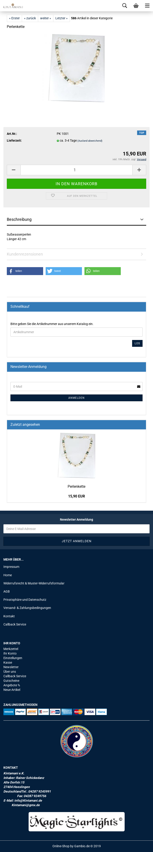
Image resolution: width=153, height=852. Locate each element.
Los (137, 343)
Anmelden (76, 397)
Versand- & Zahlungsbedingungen (27, 608)
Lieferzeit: (14, 140)
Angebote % (11, 685)
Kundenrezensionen (25, 254)
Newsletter (11, 667)
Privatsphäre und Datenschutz (24, 599)
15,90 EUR (76, 496)
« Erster (14, 18)
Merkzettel (10, 649)
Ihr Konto (10, 653)
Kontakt (9, 616)
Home (7, 575)
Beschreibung (19, 219)
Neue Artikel (11, 690)
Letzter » (61, 18)
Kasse (7, 662)
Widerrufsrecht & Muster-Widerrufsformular (33, 583)
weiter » (45, 18)
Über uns (9, 671)
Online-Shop (60, 846)
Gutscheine (11, 680)
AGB (6, 591)
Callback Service (14, 624)
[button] (25, 271)
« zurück (30, 18)
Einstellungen (12, 658)
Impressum (11, 567)
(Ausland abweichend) (89, 140)
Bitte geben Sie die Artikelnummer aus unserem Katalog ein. (52, 324)
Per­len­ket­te (76, 486)
